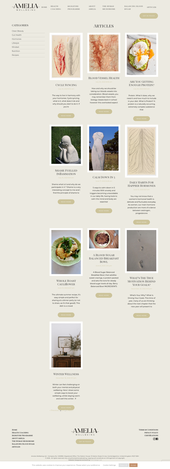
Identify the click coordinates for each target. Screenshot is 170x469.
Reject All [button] (123, 465)
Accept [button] (133, 465)
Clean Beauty (18, 30)
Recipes (15, 55)
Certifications (151, 435)
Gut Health (17, 35)
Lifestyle (15, 43)
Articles (151, 7)
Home (44, 7)
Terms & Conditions (148, 429)
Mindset (15, 47)
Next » (70, 410)
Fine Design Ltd (96, 460)
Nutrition (16, 51)
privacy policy (151, 432)
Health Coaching (56, 7)
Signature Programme (74, 7)
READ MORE (66, 115)
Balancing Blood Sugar (134, 7)
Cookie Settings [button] (109, 465)
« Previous (54, 410)
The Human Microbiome (108, 7)
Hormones (16, 39)
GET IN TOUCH (149, 16)
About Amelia (92, 7)
